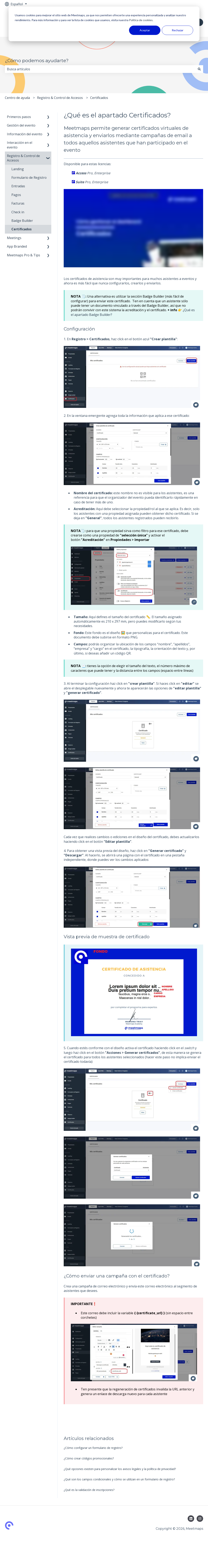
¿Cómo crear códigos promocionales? (89, 1458)
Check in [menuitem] (17, 212)
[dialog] (104, 24)
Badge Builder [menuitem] (22, 220)
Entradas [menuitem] (18, 186)
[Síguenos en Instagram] (200, 1518)
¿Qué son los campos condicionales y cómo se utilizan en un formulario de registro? (119, 1479)
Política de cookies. (140, 20)
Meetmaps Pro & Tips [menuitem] (23, 255)
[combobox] (100, 69)
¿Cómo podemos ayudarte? (37, 60)
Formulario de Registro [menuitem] (29, 177)
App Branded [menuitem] (17, 246)
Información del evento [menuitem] (24, 134)
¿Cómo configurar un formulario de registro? (93, 1448)
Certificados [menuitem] (21, 229)
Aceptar (145, 30)
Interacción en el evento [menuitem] (19, 144)
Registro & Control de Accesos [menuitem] (23, 158)
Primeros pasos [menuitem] (19, 117)
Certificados (99, 97)
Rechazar (177, 30)
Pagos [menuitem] (16, 195)
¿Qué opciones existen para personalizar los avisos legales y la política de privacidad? (120, 1469)
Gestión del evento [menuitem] (21, 125)
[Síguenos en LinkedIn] (191, 1518)
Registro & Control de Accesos (60, 97)
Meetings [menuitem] (14, 238)
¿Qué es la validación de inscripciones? (89, 1490)
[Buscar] (199, 69)
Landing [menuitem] (17, 169)
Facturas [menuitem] (17, 203)
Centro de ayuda (17, 97)
